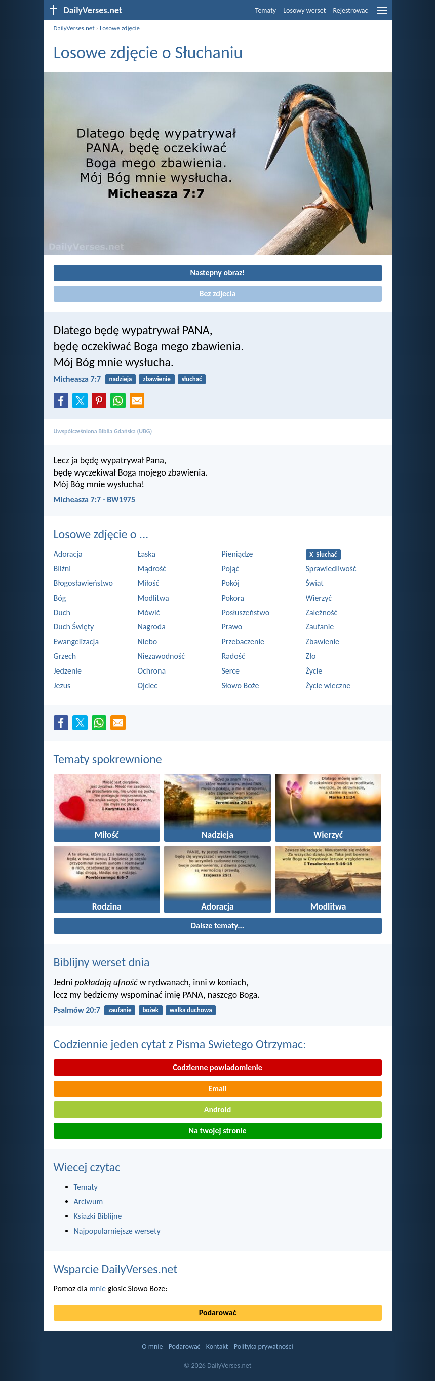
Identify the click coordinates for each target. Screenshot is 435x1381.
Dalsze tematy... (217, 925)
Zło (311, 656)
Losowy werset (304, 10)
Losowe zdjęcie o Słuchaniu (148, 52)
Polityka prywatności (263, 1346)
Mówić (149, 612)
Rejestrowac (350, 10)
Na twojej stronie (217, 1130)
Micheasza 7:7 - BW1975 (95, 499)
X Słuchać (323, 554)
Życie (314, 671)
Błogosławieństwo (83, 583)
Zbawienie (323, 641)
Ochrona (152, 671)
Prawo (232, 627)
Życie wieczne (328, 685)
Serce (231, 671)
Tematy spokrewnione (108, 759)
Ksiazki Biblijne (98, 1216)
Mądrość (152, 568)
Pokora (233, 598)
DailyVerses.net (74, 28)
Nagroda (152, 627)
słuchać (192, 379)
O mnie (152, 1346)
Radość (233, 656)
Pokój (231, 583)
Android (217, 1109)
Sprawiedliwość (331, 568)
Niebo (147, 641)
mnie (97, 1288)
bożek (150, 1010)
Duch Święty (74, 627)
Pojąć (231, 568)
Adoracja (68, 554)
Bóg (60, 598)
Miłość (149, 583)
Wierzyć (319, 598)
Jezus (62, 685)
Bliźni (62, 568)
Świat (315, 583)
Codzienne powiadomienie (217, 1067)
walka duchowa (191, 1010)
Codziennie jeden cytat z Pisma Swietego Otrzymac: (180, 1044)
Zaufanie (320, 627)
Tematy (265, 10)
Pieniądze (237, 554)
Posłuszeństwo (246, 612)
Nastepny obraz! (217, 273)
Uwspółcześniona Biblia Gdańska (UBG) (103, 431)
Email (217, 1088)
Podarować (217, 1312)
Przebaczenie (243, 641)
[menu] (382, 14)
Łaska (146, 554)
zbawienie (157, 379)
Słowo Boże (240, 685)
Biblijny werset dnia (102, 962)
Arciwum (88, 1201)
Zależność (322, 612)
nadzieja (120, 379)
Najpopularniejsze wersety (117, 1231)
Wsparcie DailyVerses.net (116, 1268)
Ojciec (148, 685)
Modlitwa (153, 598)
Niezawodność (161, 656)
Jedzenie (68, 671)
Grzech (65, 656)
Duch (62, 612)
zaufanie (119, 1010)
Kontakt (217, 1346)
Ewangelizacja (76, 641)
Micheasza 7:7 (77, 379)
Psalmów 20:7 (77, 1010)
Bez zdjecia (217, 293)
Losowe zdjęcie (120, 28)
